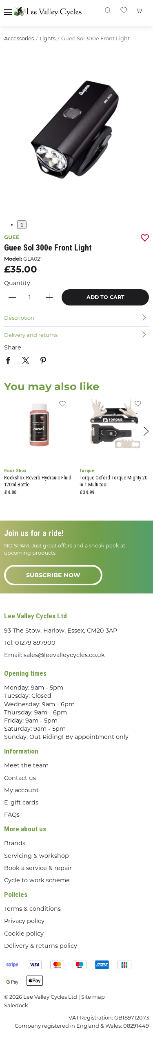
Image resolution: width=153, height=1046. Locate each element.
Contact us (20, 778)
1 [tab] (21, 225)
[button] (8, 12)
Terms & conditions (32, 908)
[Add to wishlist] (62, 406)
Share (12, 347)
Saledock (16, 1005)
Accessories (19, 38)
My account (21, 790)
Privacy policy (24, 921)
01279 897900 (35, 642)
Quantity (17, 283)
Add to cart (105, 297)
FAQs (12, 814)
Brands (14, 843)
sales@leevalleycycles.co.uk (64, 655)
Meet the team (26, 765)
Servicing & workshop (36, 855)
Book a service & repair (38, 868)
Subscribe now (53, 575)
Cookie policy (24, 933)
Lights (47, 38)
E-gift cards (21, 802)
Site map (93, 996)
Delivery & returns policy (40, 945)
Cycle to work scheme (37, 880)
